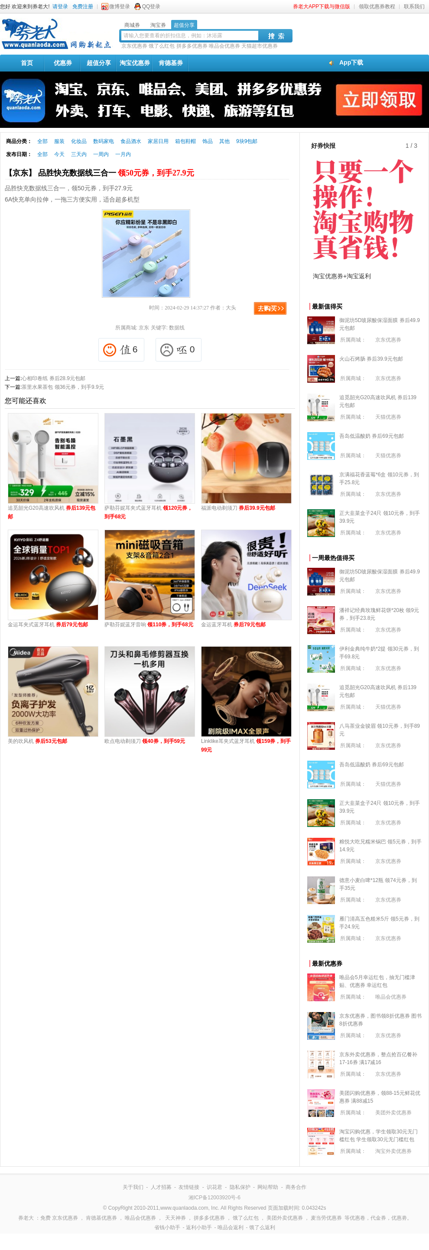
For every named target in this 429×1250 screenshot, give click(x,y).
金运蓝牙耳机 (233, 625)
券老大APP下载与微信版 (321, 6)
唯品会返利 (231, 1227)
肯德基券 (171, 62)
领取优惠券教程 (377, 6)
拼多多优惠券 (192, 46)
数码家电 (103, 141)
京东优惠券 (134, 46)
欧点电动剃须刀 (144, 741)
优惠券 (63, 62)
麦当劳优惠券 (326, 1218)
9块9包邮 (246, 141)
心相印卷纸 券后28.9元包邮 (53, 378)
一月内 (123, 154)
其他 (224, 141)
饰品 (207, 141)
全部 (42, 141)
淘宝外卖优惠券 (393, 1151)
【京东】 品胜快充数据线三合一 (99, 173)
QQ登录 (151, 6)
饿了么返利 (262, 1227)
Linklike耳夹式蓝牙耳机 (246, 745)
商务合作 (296, 1187)
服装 (59, 141)
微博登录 (119, 6)
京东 (144, 328)
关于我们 (133, 1187)
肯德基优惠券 (101, 1218)
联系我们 (414, 6)
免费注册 (82, 6)
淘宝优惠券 (135, 62)
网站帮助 (267, 1187)
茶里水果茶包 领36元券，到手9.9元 (63, 387)
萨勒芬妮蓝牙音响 (148, 625)
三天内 (79, 154)
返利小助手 (199, 1227)
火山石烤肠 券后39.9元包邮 (371, 359)
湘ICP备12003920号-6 (214, 1198)
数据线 (177, 328)
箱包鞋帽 (185, 141)
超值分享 (99, 62)
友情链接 (189, 1187)
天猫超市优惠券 (259, 46)
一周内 (101, 154)
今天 (59, 154)
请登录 (60, 6)
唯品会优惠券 (224, 46)
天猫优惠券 (388, 417)
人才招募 (161, 1187)
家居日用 (158, 141)
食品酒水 (130, 141)
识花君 (214, 1187)
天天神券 (175, 1218)
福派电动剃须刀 (238, 508)
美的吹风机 (37, 741)
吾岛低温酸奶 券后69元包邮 (371, 436)
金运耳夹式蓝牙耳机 (48, 625)
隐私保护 (240, 1187)
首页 (27, 62)
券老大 (26, 1218)
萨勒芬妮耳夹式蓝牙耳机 (148, 512)
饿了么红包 (162, 46)
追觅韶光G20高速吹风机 (51, 512)
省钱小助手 (167, 1227)
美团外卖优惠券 (393, 1113)
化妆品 (79, 141)
